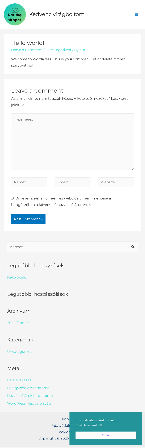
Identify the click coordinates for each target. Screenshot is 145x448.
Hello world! (17, 278)
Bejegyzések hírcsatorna (28, 388)
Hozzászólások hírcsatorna (30, 396)
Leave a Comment (27, 50)
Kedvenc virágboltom (57, 15)
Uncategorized (58, 50)
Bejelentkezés (19, 381)
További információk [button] (89, 425)
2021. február (18, 323)
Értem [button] (106, 435)
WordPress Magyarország (29, 404)
